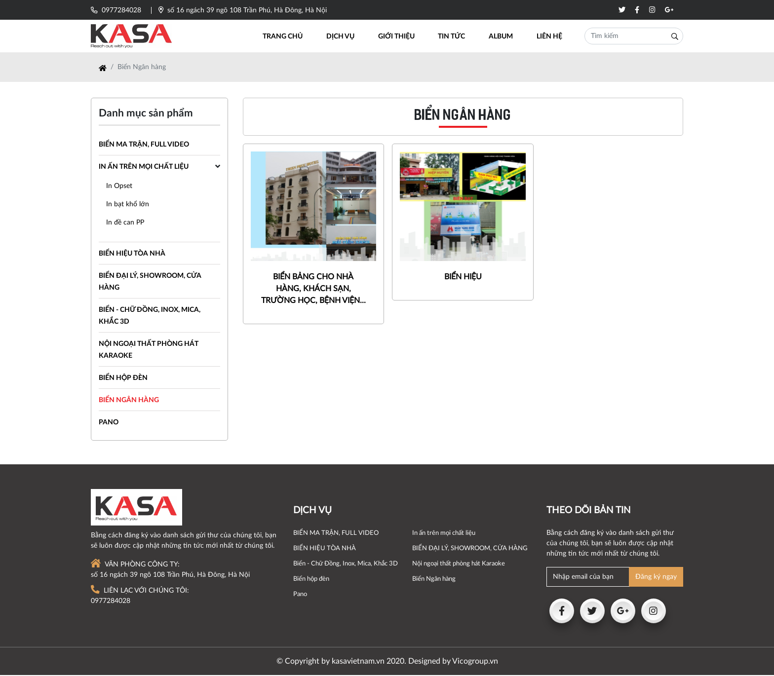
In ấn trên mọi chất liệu (144, 167)
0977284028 (116, 10)
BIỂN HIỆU (463, 281)
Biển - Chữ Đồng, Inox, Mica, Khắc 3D (345, 564)
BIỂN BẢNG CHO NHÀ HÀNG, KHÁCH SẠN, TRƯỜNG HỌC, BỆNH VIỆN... (313, 293)
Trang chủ (290, 37)
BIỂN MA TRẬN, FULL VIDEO (144, 145)
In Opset (119, 187)
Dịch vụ (346, 37)
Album (502, 37)
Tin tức (454, 37)
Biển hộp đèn (123, 379)
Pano (108, 423)
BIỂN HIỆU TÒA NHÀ (132, 254)
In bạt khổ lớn (127, 205)
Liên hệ (549, 37)
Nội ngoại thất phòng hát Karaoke (458, 564)
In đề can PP (125, 223)
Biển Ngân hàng (129, 401)
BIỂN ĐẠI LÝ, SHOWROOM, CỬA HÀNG (470, 549)
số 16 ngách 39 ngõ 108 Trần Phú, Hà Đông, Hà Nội (242, 10)
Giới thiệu (400, 37)
